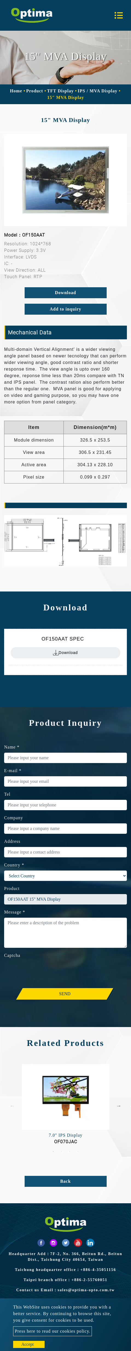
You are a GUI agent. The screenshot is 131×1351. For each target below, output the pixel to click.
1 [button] (53, 1151)
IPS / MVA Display (97, 91)
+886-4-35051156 (98, 1270)
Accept (27, 1344)
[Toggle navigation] (118, 15)
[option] (65, 180)
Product (34, 91)
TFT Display (60, 91)
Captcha (12, 955)
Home (16, 91)
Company (13, 817)
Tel (7, 794)
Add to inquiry (65, 309)
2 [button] (61, 1151)
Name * (11, 747)
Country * (14, 865)
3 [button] (69, 1151)
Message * (14, 912)
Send (65, 993)
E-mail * (13, 770)
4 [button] (78, 1151)
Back (65, 1181)
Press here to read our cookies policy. (52, 1331)
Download (65, 292)
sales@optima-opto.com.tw (86, 1290)
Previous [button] (12, 1105)
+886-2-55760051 (89, 1280)
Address (12, 841)
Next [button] (118, 1105)
